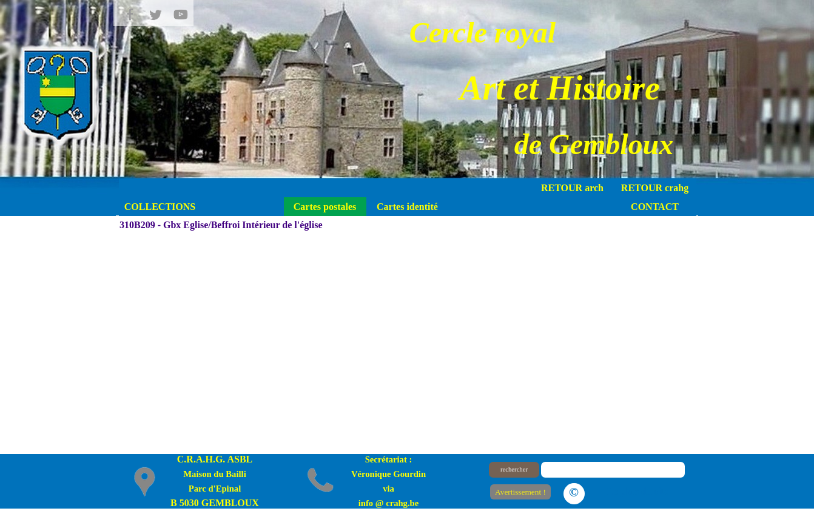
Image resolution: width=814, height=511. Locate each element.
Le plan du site (637, 491)
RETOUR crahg (654, 188)
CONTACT (655, 206)
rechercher (514, 469)
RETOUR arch (572, 188)
